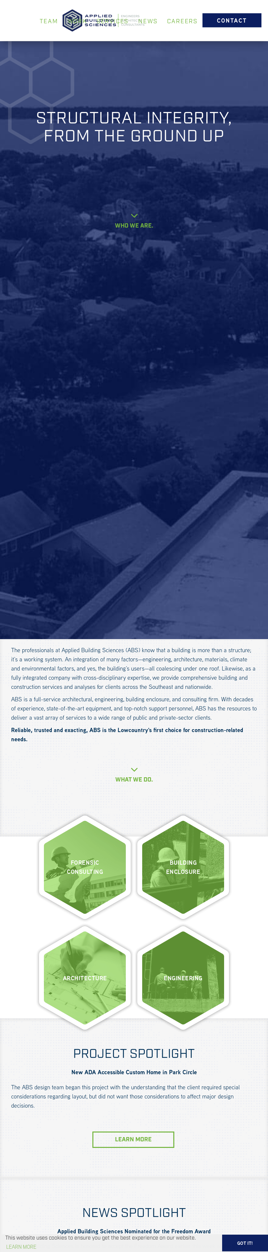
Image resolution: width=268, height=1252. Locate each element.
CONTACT (232, 20)
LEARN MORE (133, 1140)
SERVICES (112, 21)
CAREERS (182, 21)
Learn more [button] (21, 1247)
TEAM (49, 21)
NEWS (147, 21)
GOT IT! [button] (245, 1243)
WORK (77, 21)
